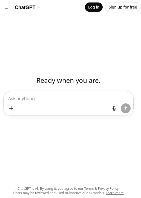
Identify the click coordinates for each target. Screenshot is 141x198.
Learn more (114, 193)
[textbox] (68, 100)
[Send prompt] (126, 108)
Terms (89, 188)
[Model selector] (28, 7)
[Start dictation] (114, 108)
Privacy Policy (108, 188)
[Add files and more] (11, 108)
